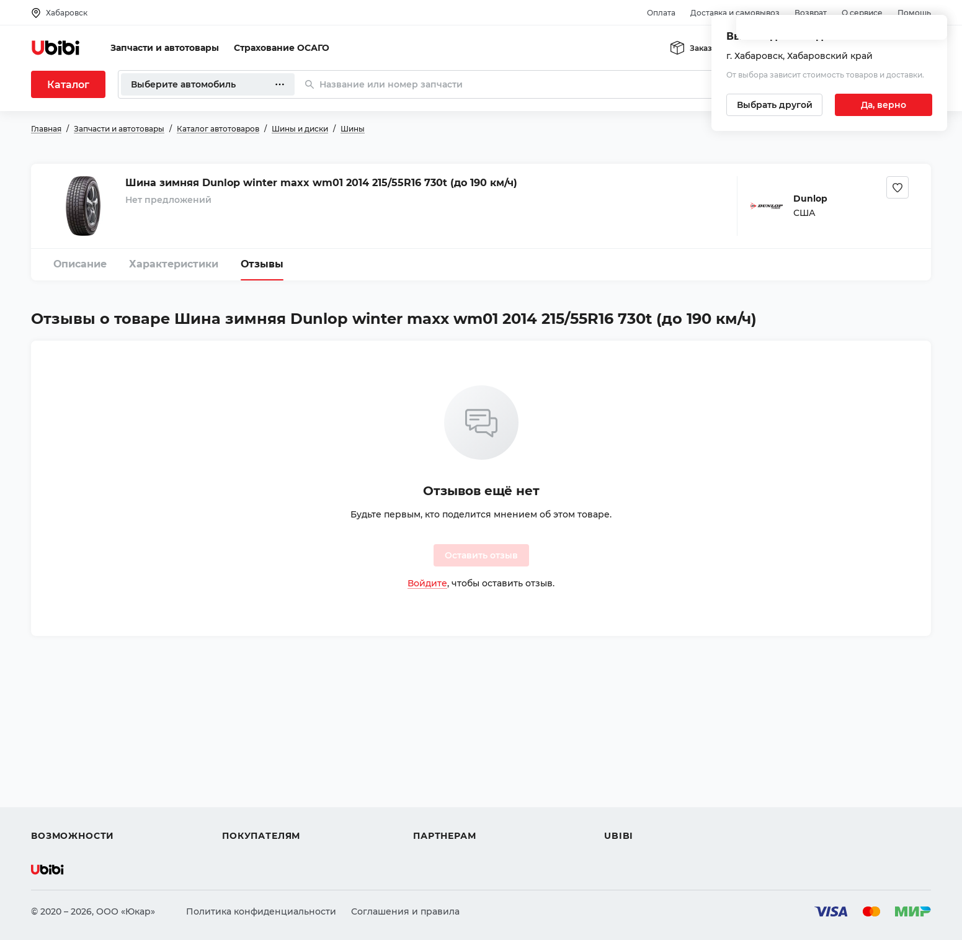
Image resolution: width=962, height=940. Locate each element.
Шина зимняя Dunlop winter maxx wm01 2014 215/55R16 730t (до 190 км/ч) (321, 183)
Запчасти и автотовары (164, 47)
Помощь (914, 12)
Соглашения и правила (405, 911)
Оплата (661, 12)
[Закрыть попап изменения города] (932, 31)
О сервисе (862, 12)
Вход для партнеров (460, 791)
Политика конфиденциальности (261, 911)
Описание (80, 264)
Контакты (626, 768)
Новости (623, 791)
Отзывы (262, 264)
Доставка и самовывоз (735, 12)
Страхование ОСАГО (281, 47)
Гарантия (243, 813)
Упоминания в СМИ (650, 813)
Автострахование (72, 768)
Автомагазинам (449, 768)
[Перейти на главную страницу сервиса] (56, 47)
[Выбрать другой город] (774, 105)
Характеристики (173, 264)
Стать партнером (452, 813)
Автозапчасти (63, 746)
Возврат (811, 12)
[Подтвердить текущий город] (883, 105)
